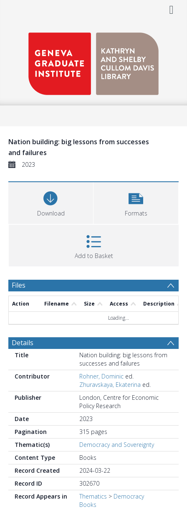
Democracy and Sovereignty (116, 445)
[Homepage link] (93, 61)
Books (87, 505)
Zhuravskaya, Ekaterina (110, 385)
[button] (136, 202)
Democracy (129, 496)
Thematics (93, 496)
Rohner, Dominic (101, 376)
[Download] (50, 202)
